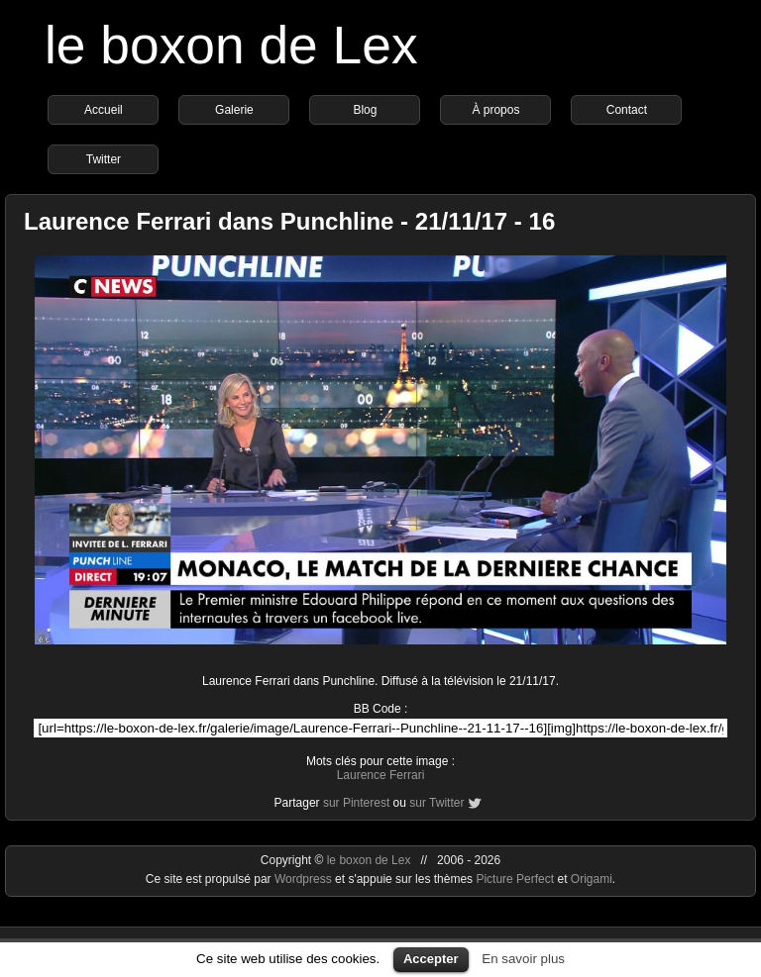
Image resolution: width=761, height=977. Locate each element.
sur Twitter (436, 803)
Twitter (103, 159)
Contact (626, 110)
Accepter (431, 958)
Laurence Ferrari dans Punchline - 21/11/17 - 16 (289, 221)
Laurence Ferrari (381, 775)
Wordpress (304, 879)
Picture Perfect (515, 879)
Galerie (234, 110)
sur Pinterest (356, 803)
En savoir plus (523, 958)
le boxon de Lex (231, 45)
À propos (495, 110)
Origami (591, 879)
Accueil (103, 110)
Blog (365, 110)
